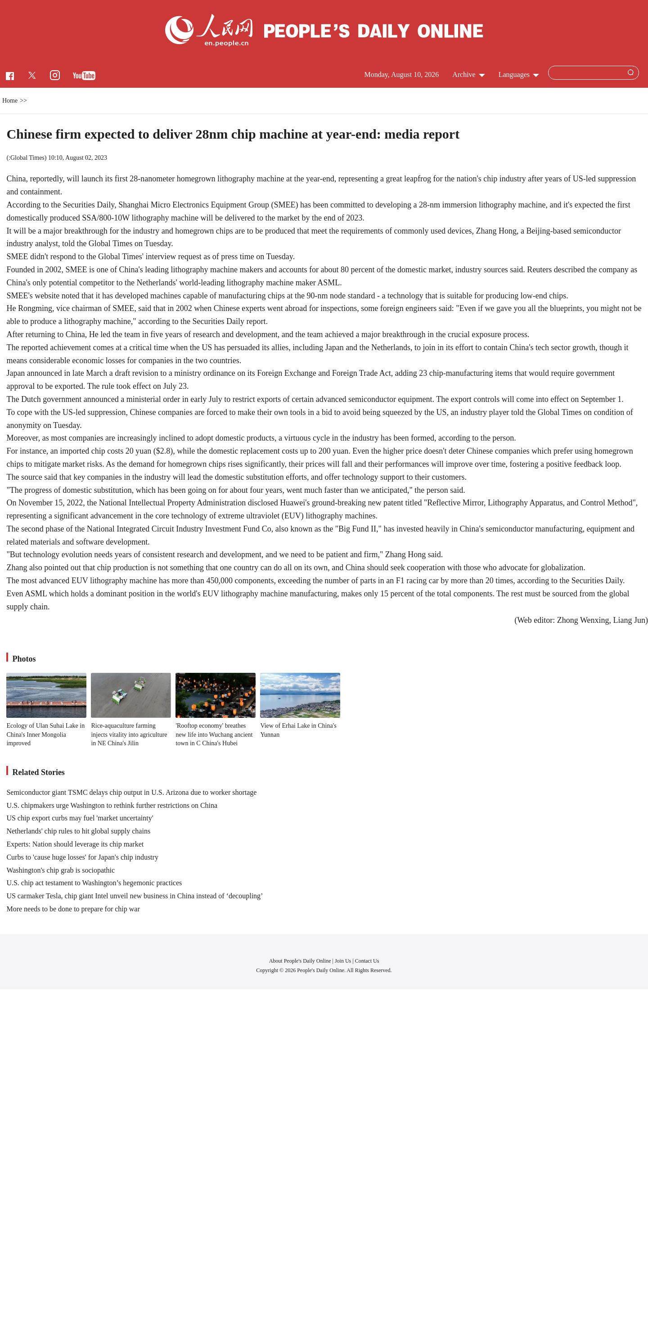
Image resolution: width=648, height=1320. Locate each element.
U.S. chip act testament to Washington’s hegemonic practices (94, 883)
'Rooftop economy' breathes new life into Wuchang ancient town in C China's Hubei (214, 734)
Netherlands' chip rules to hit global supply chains (78, 831)
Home (10, 100)
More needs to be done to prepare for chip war (73, 909)
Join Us (343, 961)
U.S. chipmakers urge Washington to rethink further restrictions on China (111, 805)
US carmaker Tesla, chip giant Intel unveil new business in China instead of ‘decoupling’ (134, 896)
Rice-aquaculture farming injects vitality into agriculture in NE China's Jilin (129, 734)
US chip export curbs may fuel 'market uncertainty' (79, 818)
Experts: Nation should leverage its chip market (75, 844)
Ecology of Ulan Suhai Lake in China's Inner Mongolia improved (45, 734)
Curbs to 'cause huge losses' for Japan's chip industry (82, 857)
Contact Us (367, 961)
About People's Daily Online (300, 961)
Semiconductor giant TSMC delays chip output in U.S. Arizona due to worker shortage (131, 792)
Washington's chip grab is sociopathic (60, 870)
